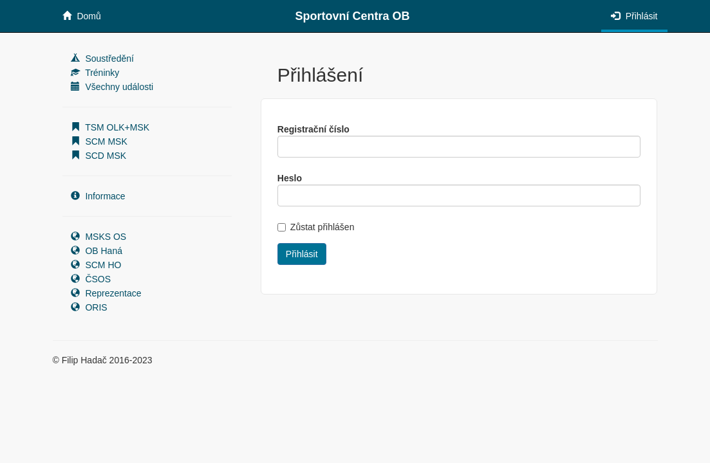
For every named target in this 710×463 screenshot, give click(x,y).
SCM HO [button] (96, 265)
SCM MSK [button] (99, 141)
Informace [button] (98, 196)
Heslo (289, 178)
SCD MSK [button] (99, 155)
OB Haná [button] (96, 251)
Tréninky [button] (95, 73)
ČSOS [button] (91, 279)
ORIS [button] (89, 307)
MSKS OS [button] (99, 237)
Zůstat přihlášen (316, 227)
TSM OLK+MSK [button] (110, 127)
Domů (81, 16)
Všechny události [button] (112, 87)
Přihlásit (634, 16)
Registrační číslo (313, 129)
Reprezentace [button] (106, 293)
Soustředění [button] (102, 58)
